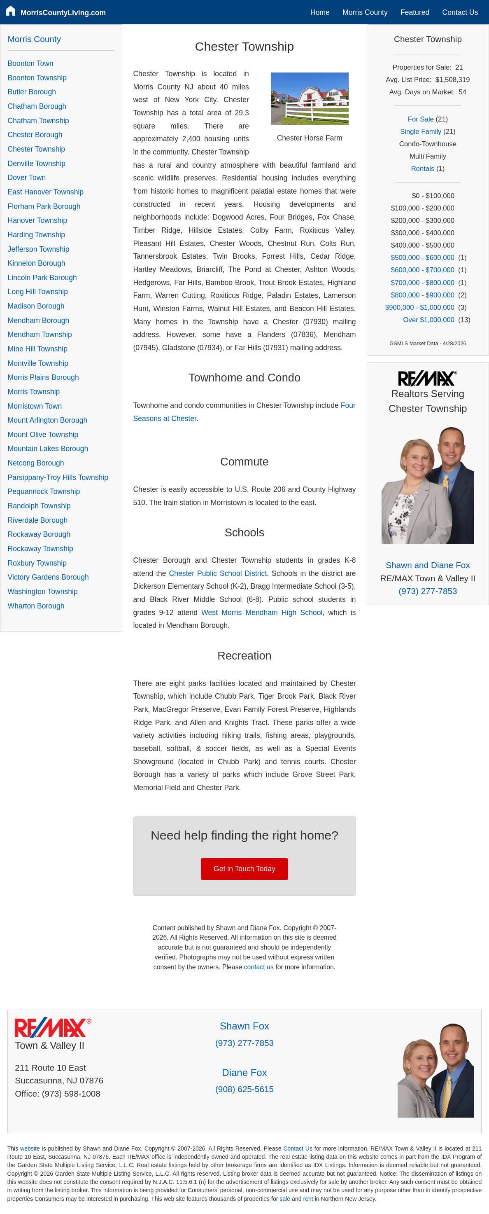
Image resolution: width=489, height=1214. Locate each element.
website (30, 1148)
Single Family (420, 132)
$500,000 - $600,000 (422, 258)
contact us (259, 967)
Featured (415, 12)
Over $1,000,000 (428, 320)
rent (308, 1198)
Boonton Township (37, 78)
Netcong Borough (36, 463)
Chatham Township (38, 121)
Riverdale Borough (38, 520)
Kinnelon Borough (36, 263)
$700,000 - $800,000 (422, 283)
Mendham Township (40, 334)
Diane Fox (244, 1072)
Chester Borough (35, 135)
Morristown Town (35, 406)
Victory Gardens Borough (48, 577)
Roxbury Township (37, 563)
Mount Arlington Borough (48, 420)
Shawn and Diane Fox (428, 565)
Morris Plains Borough (43, 377)
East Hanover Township (46, 192)
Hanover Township (37, 220)
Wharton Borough (36, 606)
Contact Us (460, 12)
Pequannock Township (44, 491)
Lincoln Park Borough (42, 278)
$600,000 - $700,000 (422, 270)
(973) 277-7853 (427, 591)
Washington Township (43, 591)
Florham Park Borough (44, 206)
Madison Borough (36, 306)
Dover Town (27, 177)
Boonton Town (31, 63)
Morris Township (34, 392)
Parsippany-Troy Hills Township (58, 477)
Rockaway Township (40, 549)
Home (320, 12)
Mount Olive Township (43, 434)
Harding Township (36, 235)
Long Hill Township (38, 292)
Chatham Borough (37, 106)
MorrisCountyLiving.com (63, 13)
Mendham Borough (39, 320)
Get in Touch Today (244, 869)
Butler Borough (32, 92)
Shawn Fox (244, 1026)
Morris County (365, 12)
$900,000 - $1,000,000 (419, 307)
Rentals (423, 169)
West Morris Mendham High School (261, 612)
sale (284, 1198)
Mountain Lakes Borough (48, 448)
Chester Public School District (218, 573)
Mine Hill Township (38, 349)
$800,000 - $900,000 (422, 295)
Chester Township (36, 149)
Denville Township (37, 163)
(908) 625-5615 (244, 1089)
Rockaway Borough (39, 534)
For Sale (421, 119)
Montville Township (38, 363)
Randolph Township (39, 506)
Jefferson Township (39, 249)
